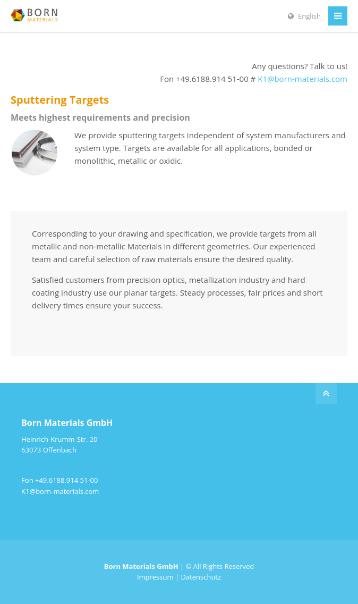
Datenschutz (201, 577)
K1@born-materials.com (302, 78)
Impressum (155, 577)
